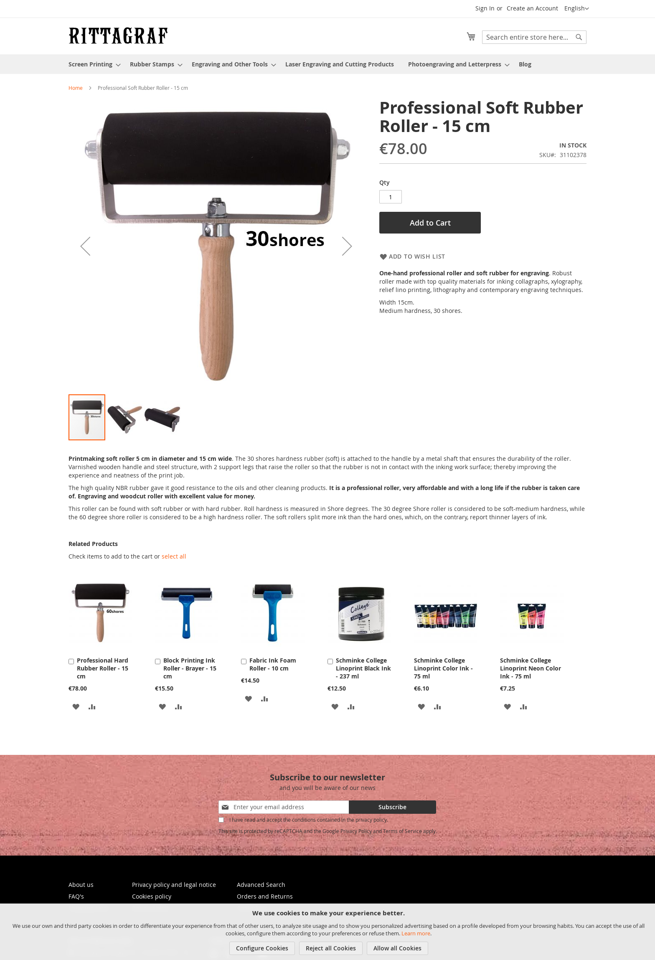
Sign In (485, 8)
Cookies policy (151, 893)
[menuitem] (92, 64)
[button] (576, 8)
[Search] (579, 37)
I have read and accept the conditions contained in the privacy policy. (308, 816)
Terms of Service (402, 828)
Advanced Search (261, 882)
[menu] (327, 64)
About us (81, 882)
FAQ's (76, 893)
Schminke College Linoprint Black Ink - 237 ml (363, 665)
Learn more (415, 933)
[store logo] (118, 35)
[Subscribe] (392, 804)
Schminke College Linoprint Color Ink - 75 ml (443, 665)
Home (76, 87)
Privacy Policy (356, 828)
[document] (328, 932)
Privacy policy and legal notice (174, 882)
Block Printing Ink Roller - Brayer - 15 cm (189, 665)
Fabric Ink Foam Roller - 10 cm (272, 661)
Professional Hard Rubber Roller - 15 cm (102, 665)
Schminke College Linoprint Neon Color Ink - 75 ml (530, 665)
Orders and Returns (265, 893)
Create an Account (532, 8)
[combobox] (534, 37)
